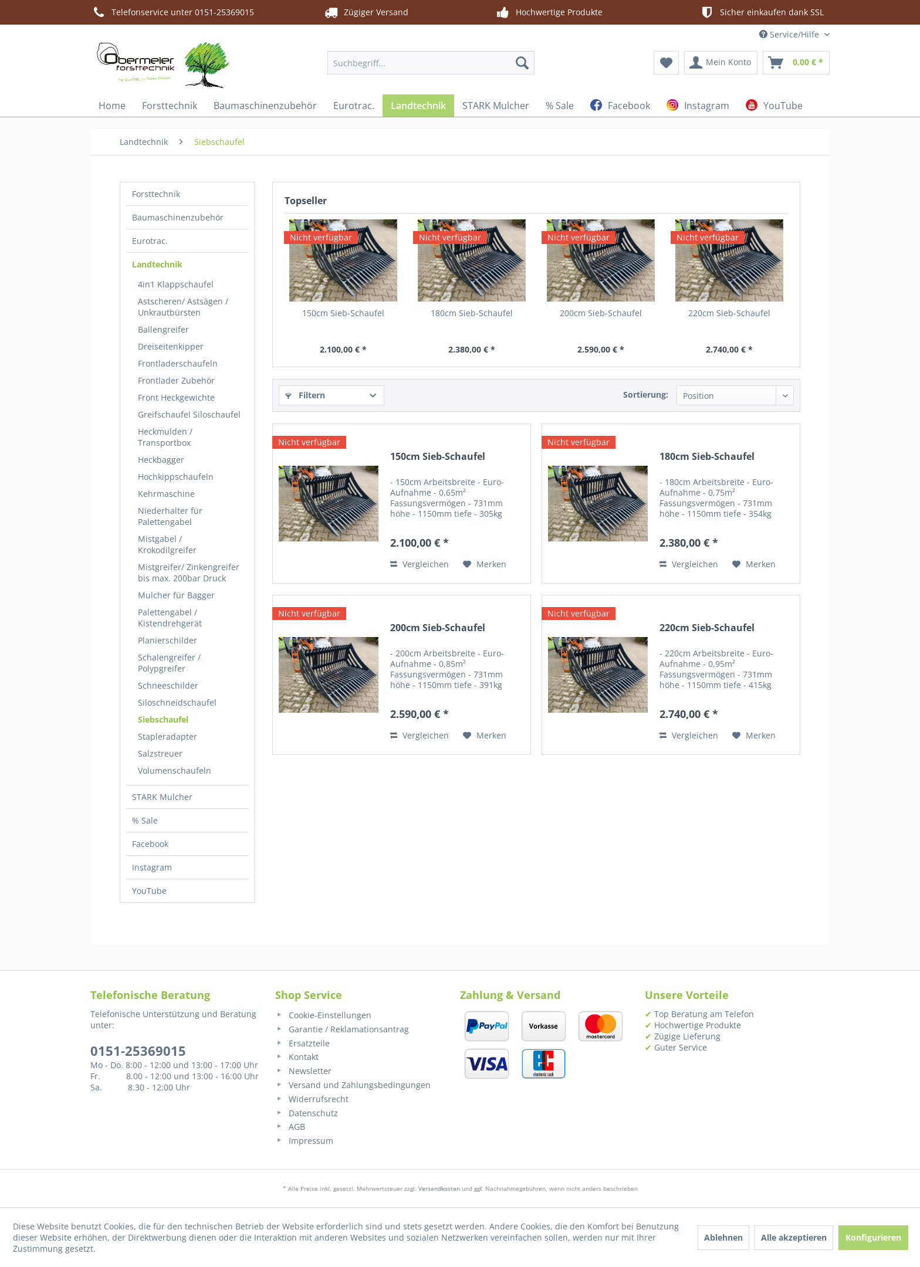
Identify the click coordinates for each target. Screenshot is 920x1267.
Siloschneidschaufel (177, 702)
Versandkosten (439, 1188)
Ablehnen (723, 1237)
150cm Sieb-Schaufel (343, 313)
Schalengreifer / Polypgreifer (169, 663)
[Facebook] (620, 105)
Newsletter (303, 1070)
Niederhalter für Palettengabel (170, 516)
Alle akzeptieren (794, 1237)
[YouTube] (774, 105)
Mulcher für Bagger (176, 595)
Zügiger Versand (365, 12)
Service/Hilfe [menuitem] (790, 34)
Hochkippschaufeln (176, 476)
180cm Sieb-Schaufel (472, 313)
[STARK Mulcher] (495, 105)
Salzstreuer (160, 753)
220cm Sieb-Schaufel (729, 313)
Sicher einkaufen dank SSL (761, 12)
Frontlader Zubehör (176, 380)
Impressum (304, 1140)
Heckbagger (161, 459)
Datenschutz (306, 1113)
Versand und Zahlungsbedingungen (353, 1084)
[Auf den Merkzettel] (484, 564)
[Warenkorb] (796, 62)
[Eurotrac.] (354, 105)
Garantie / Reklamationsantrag (342, 1029)
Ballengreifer (163, 329)
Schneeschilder (168, 685)
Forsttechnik (156, 193)
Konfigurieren (873, 1237)
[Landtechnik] (418, 105)
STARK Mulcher (162, 796)
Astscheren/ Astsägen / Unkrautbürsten (183, 307)
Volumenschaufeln (174, 770)
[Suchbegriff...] (431, 62)
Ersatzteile (302, 1043)
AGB (290, 1126)
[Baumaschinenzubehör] (265, 105)
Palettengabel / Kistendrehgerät (170, 618)
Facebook (150, 843)
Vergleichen (419, 564)
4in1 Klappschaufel (176, 284)
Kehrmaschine (166, 493)
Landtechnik (157, 264)
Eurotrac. (150, 240)
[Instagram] (698, 105)
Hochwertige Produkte (549, 12)
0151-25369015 (138, 1050)
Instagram (152, 867)
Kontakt (297, 1056)
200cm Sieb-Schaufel (601, 313)
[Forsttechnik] (169, 105)
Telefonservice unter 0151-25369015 (172, 12)
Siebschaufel (163, 719)
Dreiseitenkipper (171, 346)
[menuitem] (431, 62)
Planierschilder (167, 640)
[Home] (112, 105)
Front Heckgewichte (176, 397)
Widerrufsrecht (312, 1099)
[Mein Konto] (720, 62)
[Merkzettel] (666, 62)
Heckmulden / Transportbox (165, 437)
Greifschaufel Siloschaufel (189, 414)
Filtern (305, 395)
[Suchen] (522, 62)
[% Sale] (559, 105)
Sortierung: (645, 394)
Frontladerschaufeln (178, 363)
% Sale (145, 820)
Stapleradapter (167, 736)
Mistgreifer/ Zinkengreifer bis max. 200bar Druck (188, 572)
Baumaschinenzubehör (178, 217)
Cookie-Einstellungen (323, 1015)
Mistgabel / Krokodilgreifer (167, 544)
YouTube (149, 890)
